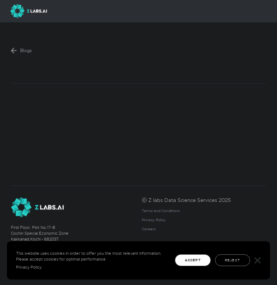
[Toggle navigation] (260, 11)
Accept (193, 260)
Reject (232, 260)
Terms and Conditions (161, 211)
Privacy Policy (153, 220)
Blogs (26, 51)
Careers (149, 229)
